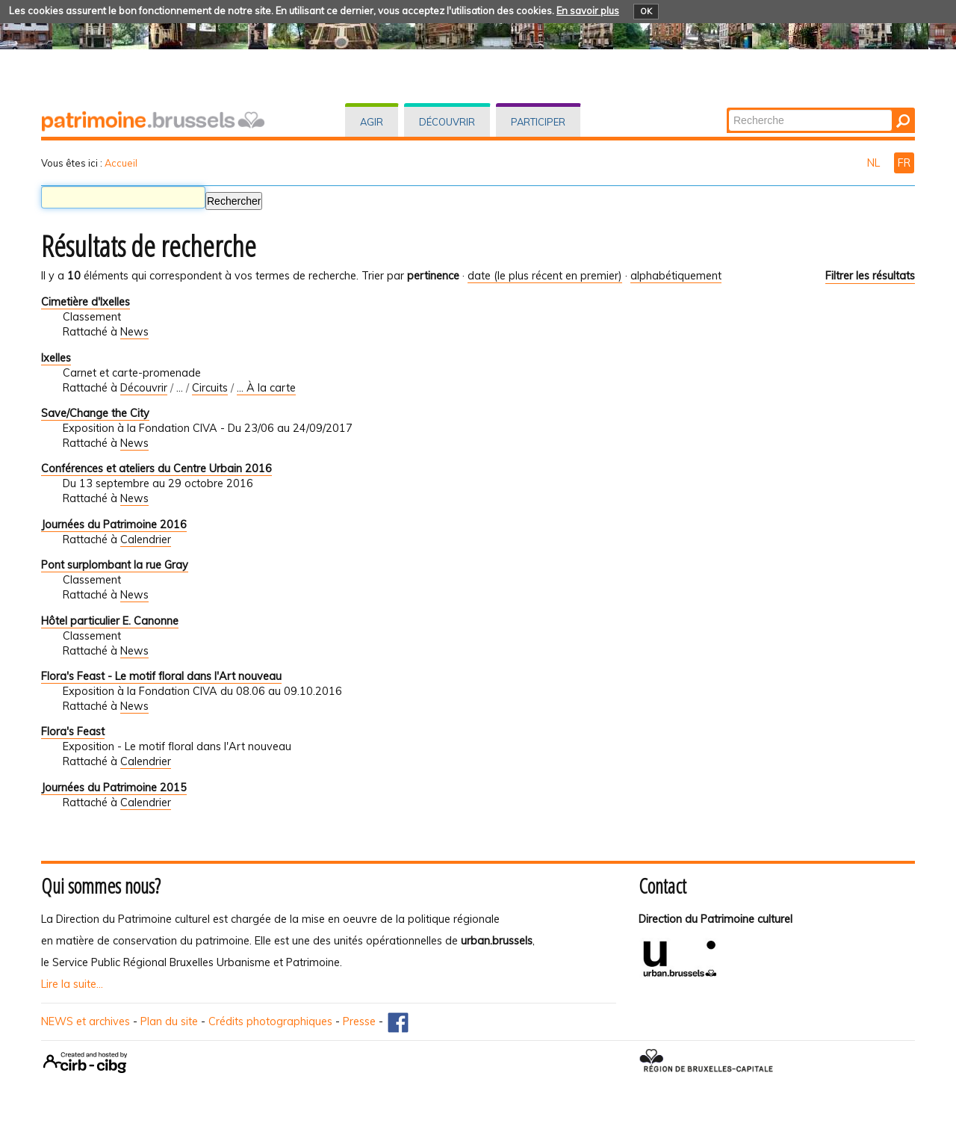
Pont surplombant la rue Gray (114, 565)
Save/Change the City (95, 413)
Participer (538, 122)
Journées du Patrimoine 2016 (114, 524)
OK (646, 11)
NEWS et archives (85, 1021)
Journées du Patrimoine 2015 (114, 787)
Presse (359, 1021)
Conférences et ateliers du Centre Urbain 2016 (156, 468)
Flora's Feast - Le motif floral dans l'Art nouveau (161, 676)
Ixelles (56, 358)
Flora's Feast (73, 731)
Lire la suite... (72, 984)
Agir (371, 122)
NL (875, 163)
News (134, 331)
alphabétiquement (675, 275)
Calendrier (145, 539)
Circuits (210, 388)
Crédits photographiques (270, 1021)
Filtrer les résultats (870, 275)
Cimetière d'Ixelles (85, 302)
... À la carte (266, 388)
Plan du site (169, 1021)
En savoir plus (587, 10)
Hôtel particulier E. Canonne (110, 621)
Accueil (121, 163)
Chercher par (727, 108)
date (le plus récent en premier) (545, 275)
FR (904, 163)
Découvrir (447, 122)
